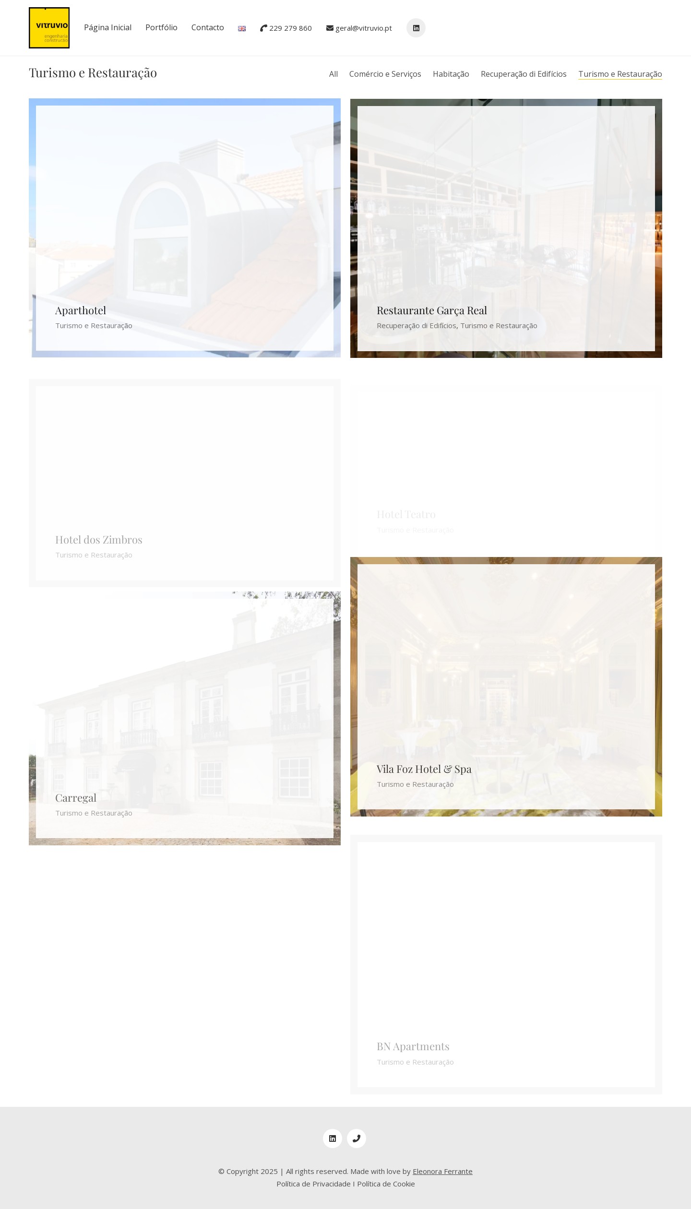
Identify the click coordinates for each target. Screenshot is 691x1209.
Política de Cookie (386, 1183)
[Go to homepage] (49, 27)
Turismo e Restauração (620, 74)
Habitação (451, 74)
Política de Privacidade (313, 1183)
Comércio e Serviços (385, 74)
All (333, 74)
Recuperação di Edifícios (524, 74)
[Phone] (356, 1138)
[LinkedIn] (332, 1138)
